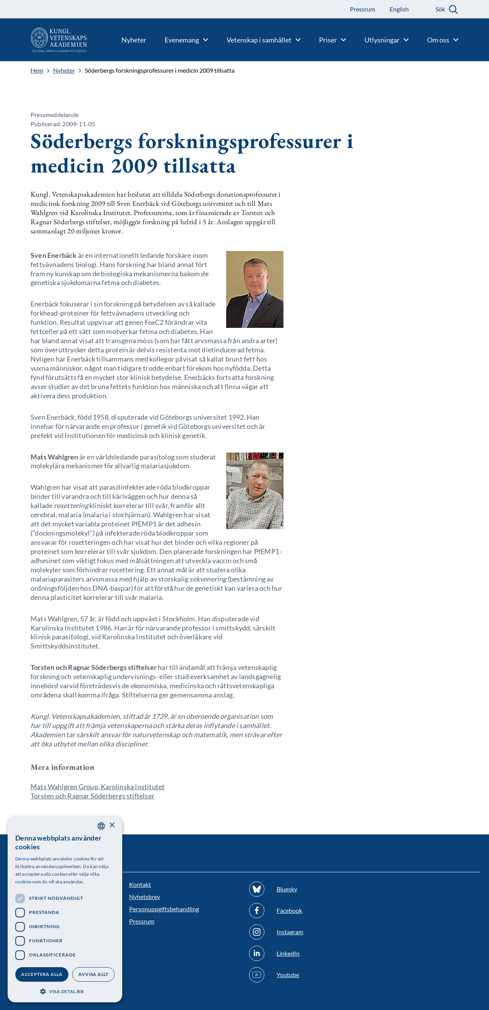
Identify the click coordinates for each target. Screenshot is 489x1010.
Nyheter (64, 70)
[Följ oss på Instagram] (304, 932)
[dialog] (65, 909)
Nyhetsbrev (144, 896)
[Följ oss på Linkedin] (304, 953)
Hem (37, 70)
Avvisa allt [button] (93, 974)
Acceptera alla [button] (42, 974)
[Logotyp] (44, 39)
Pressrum (141, 921)
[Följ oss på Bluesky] (304, 889)
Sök (440, 9)
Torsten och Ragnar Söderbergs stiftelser (92, 796)
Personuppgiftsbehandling (164, 908)
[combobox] (101, 826)
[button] (65, 991)
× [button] (112, 825)
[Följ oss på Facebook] (304, 910)
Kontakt (140, 884)
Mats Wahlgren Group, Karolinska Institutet (98, 786)
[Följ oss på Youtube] (304, 974)
